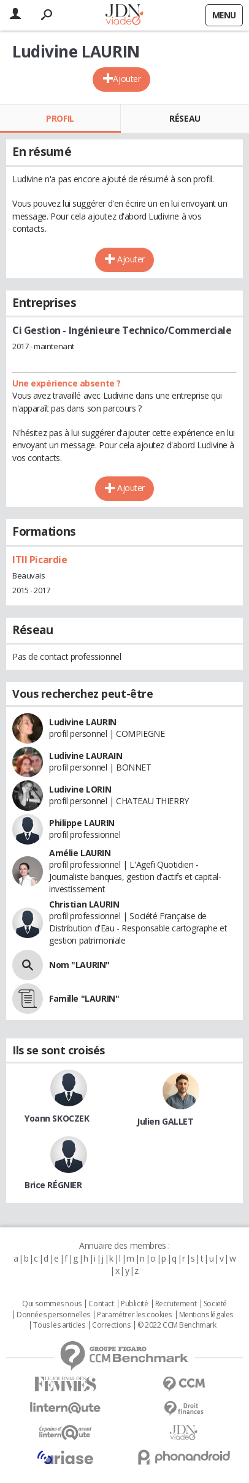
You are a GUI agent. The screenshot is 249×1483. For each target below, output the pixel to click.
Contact (100, 1304)
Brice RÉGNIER (53, 1185)
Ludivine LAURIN (83, 722)
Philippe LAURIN (82, 823)
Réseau (184, 118)
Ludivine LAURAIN (85, 755)
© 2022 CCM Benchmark (176, 1325)
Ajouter (126, 78)
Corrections (111, 1325)
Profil (60, 118)
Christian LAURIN (84, 904)
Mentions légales (206, 1315)
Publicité (134, 1304)
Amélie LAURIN (80, 853)
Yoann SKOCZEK (57, 1118)
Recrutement (175, 1304)
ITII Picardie (39, 559)
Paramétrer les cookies (134, 1315)
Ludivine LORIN (80, 789)
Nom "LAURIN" (79, 965)
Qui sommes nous (52, 1304)
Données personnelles (53, 1315)
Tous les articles (59, 1325)
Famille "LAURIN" (84, 998)
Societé (215, 1304)
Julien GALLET (165, 1121)
